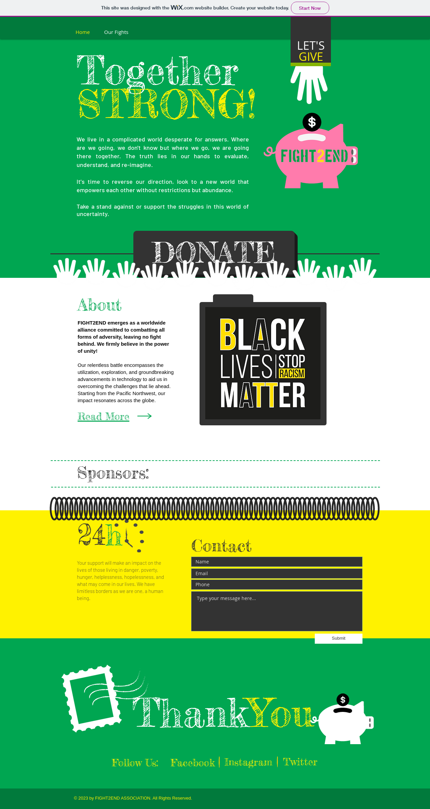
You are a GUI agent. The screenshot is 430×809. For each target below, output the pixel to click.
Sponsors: (116, 472)
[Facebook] (192, 763)
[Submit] (338, 639)
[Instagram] (248, 762)
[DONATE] (214, 252)
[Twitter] (300, 762)
